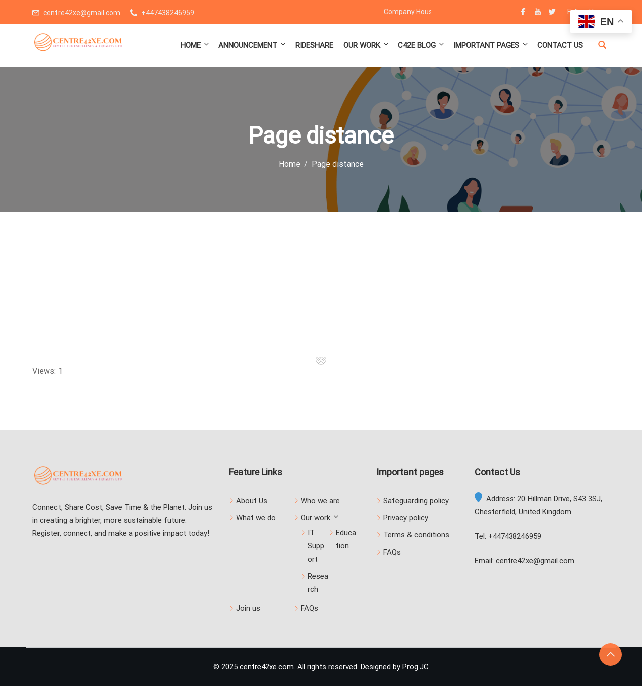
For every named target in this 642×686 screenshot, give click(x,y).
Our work (366, 45)
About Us (251, 500)
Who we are (320, 500)
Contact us (560, 45)
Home (195, 45)
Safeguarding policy (416, 500)
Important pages (491, 45)
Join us (248, 608)
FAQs (309, 608)
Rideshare (314, 45)
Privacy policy (405, 517)
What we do (256, 517)
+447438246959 (167, 13)
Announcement (252, 45)
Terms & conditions (416, 534)
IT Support (316, 546)
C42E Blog (421, 45)
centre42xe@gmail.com (81, 13)
